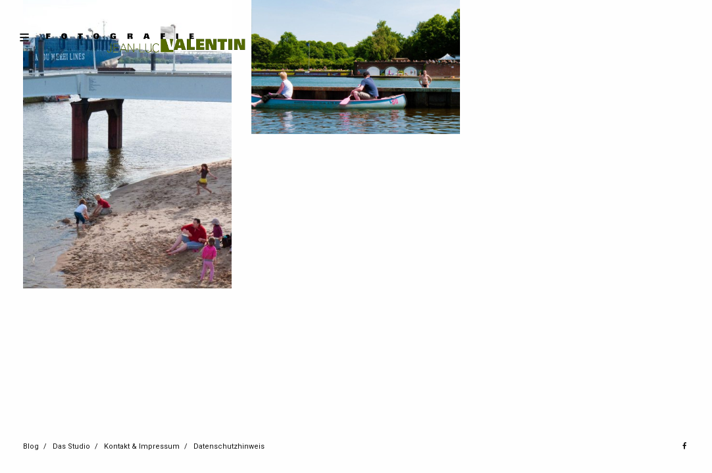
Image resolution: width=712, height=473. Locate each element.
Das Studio (71, 446)
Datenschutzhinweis (229, 446)
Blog (31, 446)
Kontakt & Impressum (142, 446)
